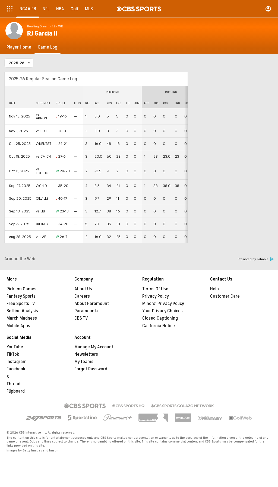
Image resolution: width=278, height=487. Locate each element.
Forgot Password (90, 369)
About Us (83, 289)
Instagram (17, 361)
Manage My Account (93, 347)
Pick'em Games (21, 289)
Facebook (16, 369)
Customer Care (225, 296)
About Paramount (91, 303)
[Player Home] (18, 47)
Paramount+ (86, 311)
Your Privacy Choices (162, 311)
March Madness (22, 318)
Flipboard (16, 391)
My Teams (83, 361)
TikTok (13, 354)
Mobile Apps (18, 326)
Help (214, 289)
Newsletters (86, 354)
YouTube (15, 347)
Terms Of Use (155, 289)
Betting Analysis (22, 311)
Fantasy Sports (21, 296)
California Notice (158, 326)
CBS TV (81, 318)
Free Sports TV (21, 303)
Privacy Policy (155, 296)
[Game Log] (47, 47)
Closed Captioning (160, 318)
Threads (15, 384)
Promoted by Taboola (256, 259)
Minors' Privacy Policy (163, 303)
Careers (82, 296)
